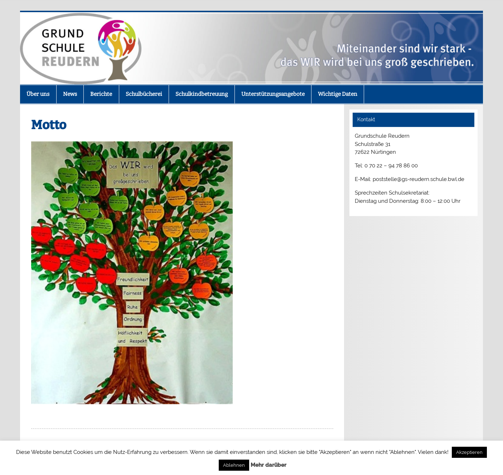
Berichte (101, 94)
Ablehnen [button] (234, 465)
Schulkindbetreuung (201, 94)
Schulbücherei (144, 94)
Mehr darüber (268, 465)
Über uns (37, 94)
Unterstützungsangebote (273, 94)
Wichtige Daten (337, 94)
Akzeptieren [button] (469, 452)
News (70, 94)
